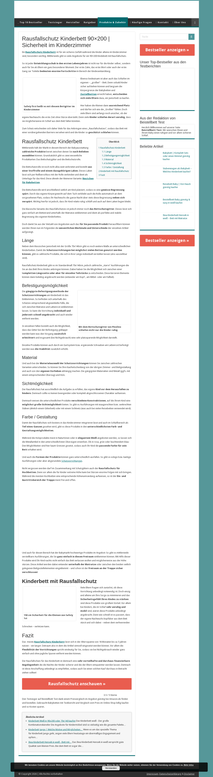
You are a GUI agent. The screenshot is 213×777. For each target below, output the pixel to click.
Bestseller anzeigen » (167, 49)
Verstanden (111, 768)
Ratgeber (90, 22)
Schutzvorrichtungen (71, 461)
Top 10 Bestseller (30, 22)
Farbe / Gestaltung (113, 167)
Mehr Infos (189, 765)
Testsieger (54, 22)
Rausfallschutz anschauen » (76, 683)
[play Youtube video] (77, 516)
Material (108, 159)
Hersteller (73, 22)
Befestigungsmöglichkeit (116, 155)
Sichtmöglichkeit (112, 163)
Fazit (102, 175)
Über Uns (179, 22)
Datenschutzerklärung (170, 774)
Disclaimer (189, 774)
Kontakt (162, 22)
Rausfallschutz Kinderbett (40, 52)
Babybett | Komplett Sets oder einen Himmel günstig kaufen (176, 156)
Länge (106, 151)
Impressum (152, 774)
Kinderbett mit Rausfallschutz (114, 171)
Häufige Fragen (141, 22)
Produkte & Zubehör (112, 22)
